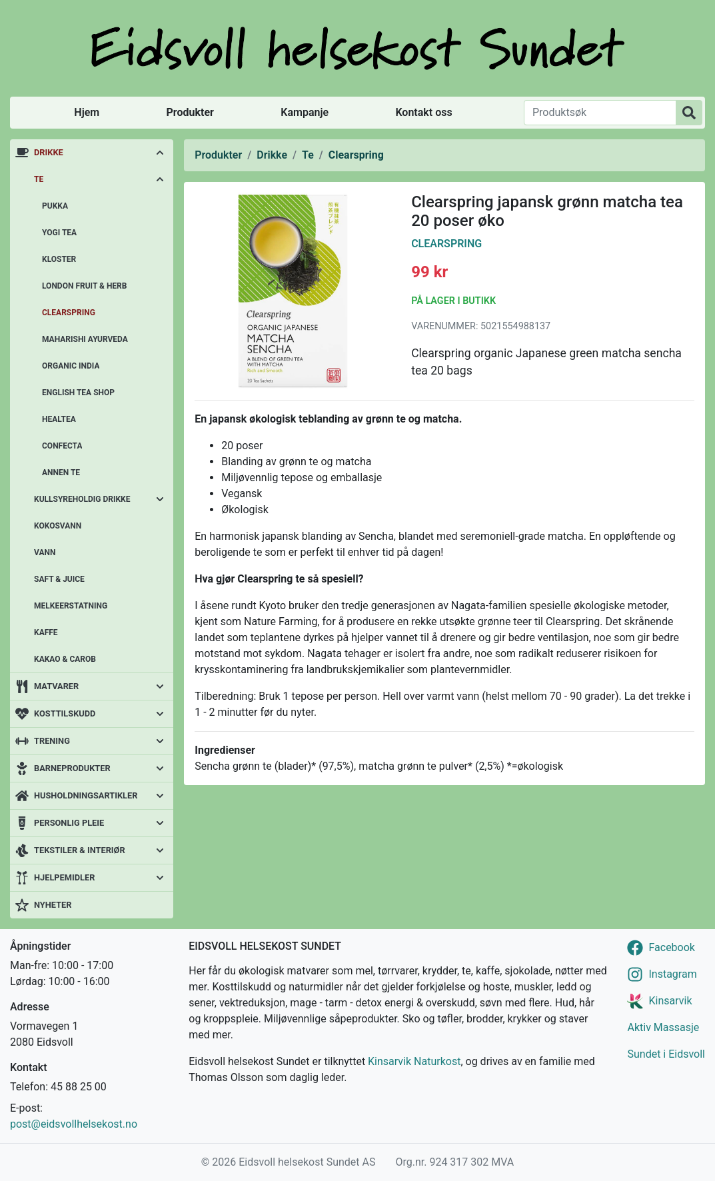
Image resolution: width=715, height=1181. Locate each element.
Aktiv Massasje (663, 1027)
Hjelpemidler (64, 877)
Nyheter (52, 905)
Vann (44, 552)
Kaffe (46, 632)
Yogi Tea (59, 232)
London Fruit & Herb (84, 286)
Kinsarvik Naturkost (414, 1061)
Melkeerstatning (70, 605)
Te (38, 179)
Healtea (59, 419)
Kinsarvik (670, 1000)
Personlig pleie (69, 823)
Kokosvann (57, 526)
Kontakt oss (423, 112)
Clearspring (68, 312)
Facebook (671, 947)
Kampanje (305, 112)
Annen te (61, 472)
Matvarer (56, 686)
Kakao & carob (65, 659)
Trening (52, 741)
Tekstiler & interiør (79, 850)
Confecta (62, 446)
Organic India (70, 366)
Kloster (59, 259)
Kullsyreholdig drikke (82, 499)
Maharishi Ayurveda (85, 339)
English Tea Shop (78, 392)
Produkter (190, 112)
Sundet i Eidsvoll (666, 1054)
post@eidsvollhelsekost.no (73, 1124)
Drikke (48, 152)
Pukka (55, 206)
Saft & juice (59, 579)
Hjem (86, 112)
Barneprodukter (72, 768)
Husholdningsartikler (85, 795)
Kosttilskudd (64, 713)
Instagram (672, 974)
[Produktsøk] (600, 112)
